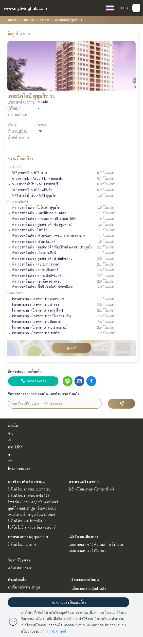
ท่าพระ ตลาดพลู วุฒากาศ (28, 536)
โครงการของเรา (19, 468)
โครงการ (29, 20)
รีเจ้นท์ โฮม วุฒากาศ (22, 544)
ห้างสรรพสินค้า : (18, 201)
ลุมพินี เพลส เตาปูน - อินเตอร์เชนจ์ (32, 508)
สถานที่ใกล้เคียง (20, 158)
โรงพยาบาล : (16, 293)
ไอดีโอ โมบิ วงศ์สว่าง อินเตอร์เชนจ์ (31, 527)
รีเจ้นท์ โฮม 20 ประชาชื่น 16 (27, 520)
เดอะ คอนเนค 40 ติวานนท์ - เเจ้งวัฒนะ (96, 544)
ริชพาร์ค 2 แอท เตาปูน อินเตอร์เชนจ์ (33, 501)
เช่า (10, 439)
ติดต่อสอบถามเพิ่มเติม (25, 371)
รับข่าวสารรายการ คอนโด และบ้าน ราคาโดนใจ (44, 394)
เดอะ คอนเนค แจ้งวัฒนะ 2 (88, 550)
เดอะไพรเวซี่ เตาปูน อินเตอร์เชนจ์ (31, 514)
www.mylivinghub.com (25, 8)
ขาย (10, 433)
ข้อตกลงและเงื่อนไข (86, 579)
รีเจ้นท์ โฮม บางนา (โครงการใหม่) (91, 489)
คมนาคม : (14, 166)
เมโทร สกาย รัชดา (20, 567)
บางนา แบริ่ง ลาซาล (84, 481)
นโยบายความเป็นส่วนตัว (89, 588)
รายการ (44, 20)
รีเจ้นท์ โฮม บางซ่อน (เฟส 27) (28, 495)
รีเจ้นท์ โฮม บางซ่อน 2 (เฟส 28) (30, 489)
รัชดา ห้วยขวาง (20, 560)
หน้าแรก (13, 20)
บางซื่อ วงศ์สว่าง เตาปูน (26, 481)
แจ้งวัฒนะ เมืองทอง (83, 536)
